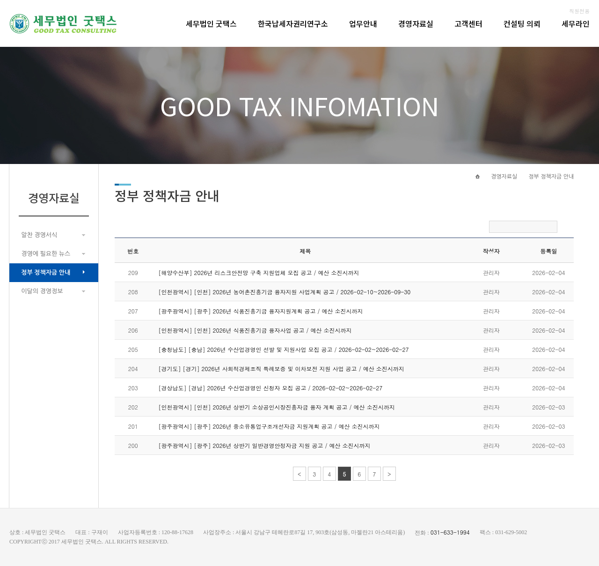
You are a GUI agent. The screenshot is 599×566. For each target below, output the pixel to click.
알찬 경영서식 (39, 235)
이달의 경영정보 (42, 291)
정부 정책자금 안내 (45, 272)
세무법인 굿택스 (211, 23)
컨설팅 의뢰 (522, 23)
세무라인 (576, 23)
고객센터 (468, 23)
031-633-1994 (450, 532)
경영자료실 (415, 23)
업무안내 (363, 23)
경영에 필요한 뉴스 (45, 254)
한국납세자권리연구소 (293, 23)
